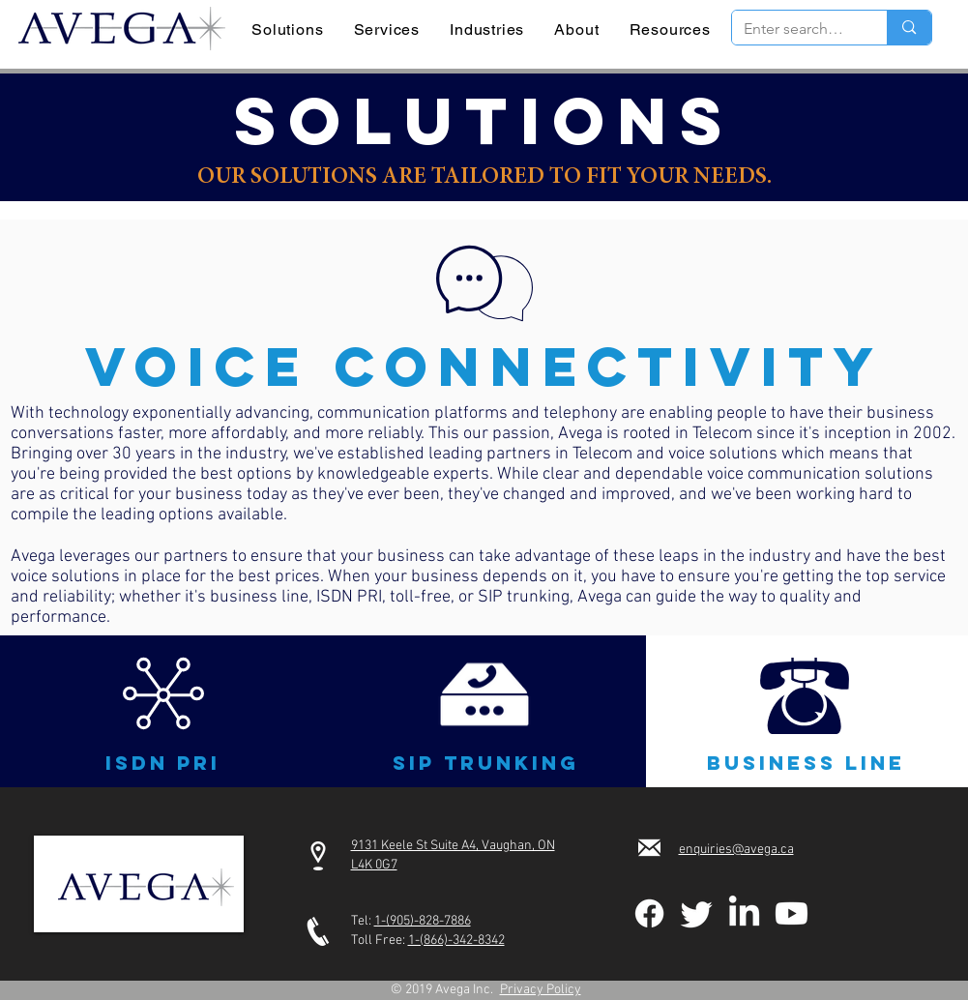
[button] (163, 693)
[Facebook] (649, 913)
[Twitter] (697, 913)
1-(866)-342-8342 (456, 940)
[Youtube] (791, 913)
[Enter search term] (795, 29)
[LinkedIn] (744, 913)
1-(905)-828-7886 (422, 921)
